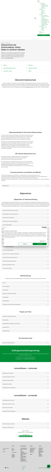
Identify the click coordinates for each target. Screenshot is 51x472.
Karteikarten (13, 455)
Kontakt (4, 451)
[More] (31, 436)
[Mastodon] (28, 436)
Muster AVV (19, 358)
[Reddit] (23, 436)
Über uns (4, 449)
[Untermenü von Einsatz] (42, 14)
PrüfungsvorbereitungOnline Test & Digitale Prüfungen (23, 457)
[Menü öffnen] (35, 18)
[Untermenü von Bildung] (42, 9)
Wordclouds (13, 456)
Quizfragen (13, 454)
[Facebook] (19, 436)
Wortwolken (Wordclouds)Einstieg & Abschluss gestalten (23, 454)
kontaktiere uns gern (29, 87)
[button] (25, 185)
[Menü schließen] (38, 1)
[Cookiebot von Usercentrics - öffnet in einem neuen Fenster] (42, 227)
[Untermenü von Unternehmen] (43, 3)
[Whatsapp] (29, 436)
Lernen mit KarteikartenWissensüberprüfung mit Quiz (23, 449)
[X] (21, 436)
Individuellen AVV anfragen (29, 358)
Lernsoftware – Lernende (7, 70)
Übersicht (5, 65)
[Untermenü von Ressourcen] (43, 26)
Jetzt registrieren (43, 35)
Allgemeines (30, 65)
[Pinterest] (26, 436)
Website (29, 70)
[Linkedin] (24, 436)
